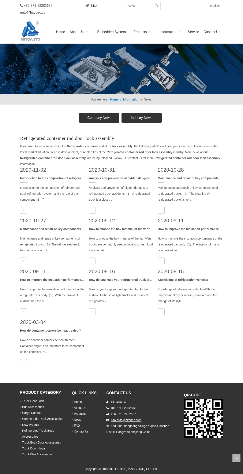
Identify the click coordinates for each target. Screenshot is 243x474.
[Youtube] (198, 5)
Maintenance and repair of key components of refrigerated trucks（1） (69, 229)
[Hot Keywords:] (156, 6)
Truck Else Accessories (37, 454)
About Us (80, 407)
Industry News (141, 118)
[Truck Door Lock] (203, 418)
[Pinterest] (185, 12)
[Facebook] (178, 5)
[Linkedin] (191, 5)
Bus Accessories (33, 407)
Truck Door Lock (33, 401)
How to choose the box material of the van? (119, 229)
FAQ (77, 425)
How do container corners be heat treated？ (50, 330)
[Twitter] (184, 5)
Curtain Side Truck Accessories (42, 418)
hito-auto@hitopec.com (126, 420)
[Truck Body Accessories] (121, 69)
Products (80, 413)
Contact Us (81, 431)
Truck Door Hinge (33, 448)
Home (78, 402)
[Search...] (138, 6)
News (77, 419)
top (236, 458)
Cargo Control (31, 413)
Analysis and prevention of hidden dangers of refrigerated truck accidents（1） (145, 178)
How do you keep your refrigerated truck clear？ (123, 279)
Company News (99, 118)
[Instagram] (178, 12)
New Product (31, 424)
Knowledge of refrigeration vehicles (183, 279)
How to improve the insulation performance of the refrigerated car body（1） (74, 279)
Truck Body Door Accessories (41, 442)
